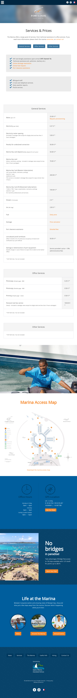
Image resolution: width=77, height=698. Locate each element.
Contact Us (65, 655)
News (10, 655)
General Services (24, 46)
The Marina (31, 655)
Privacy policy (50, 680)
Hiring (54, 655)
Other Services (53, 46)
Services (19, 655)
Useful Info (43, 655)
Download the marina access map (38, 470)
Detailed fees (54, 229)
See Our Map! (50, 510)
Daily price (53, 215)
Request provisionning (57, 119)
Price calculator (55, 222)
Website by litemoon (38, 682)
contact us (59, 39)
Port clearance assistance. (21, 68)
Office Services (39, 46)
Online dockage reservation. (22, 63)
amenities (50, 39)
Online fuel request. (19, 66)
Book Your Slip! (52, 571)
